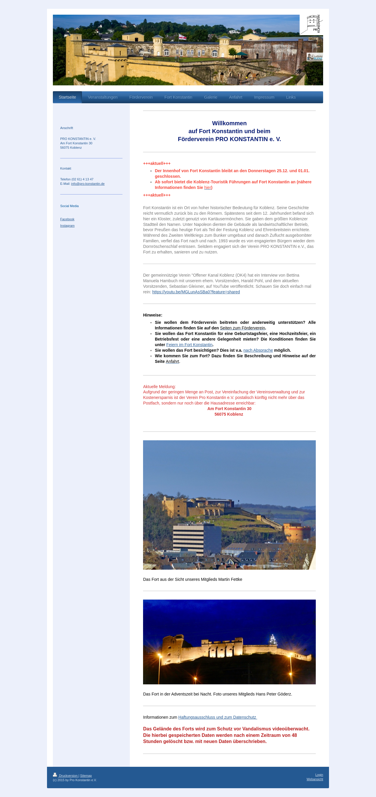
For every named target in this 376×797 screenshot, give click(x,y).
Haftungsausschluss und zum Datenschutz (217, 717)
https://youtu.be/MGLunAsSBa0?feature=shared (196, 292)
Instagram (67, 225)
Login (319, 774)
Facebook (67, 219)
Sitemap (86, 775)
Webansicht (315, 779)
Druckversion (65, 775)
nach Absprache (258, 350)
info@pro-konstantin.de (88, 183)
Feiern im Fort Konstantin (189, 344)
